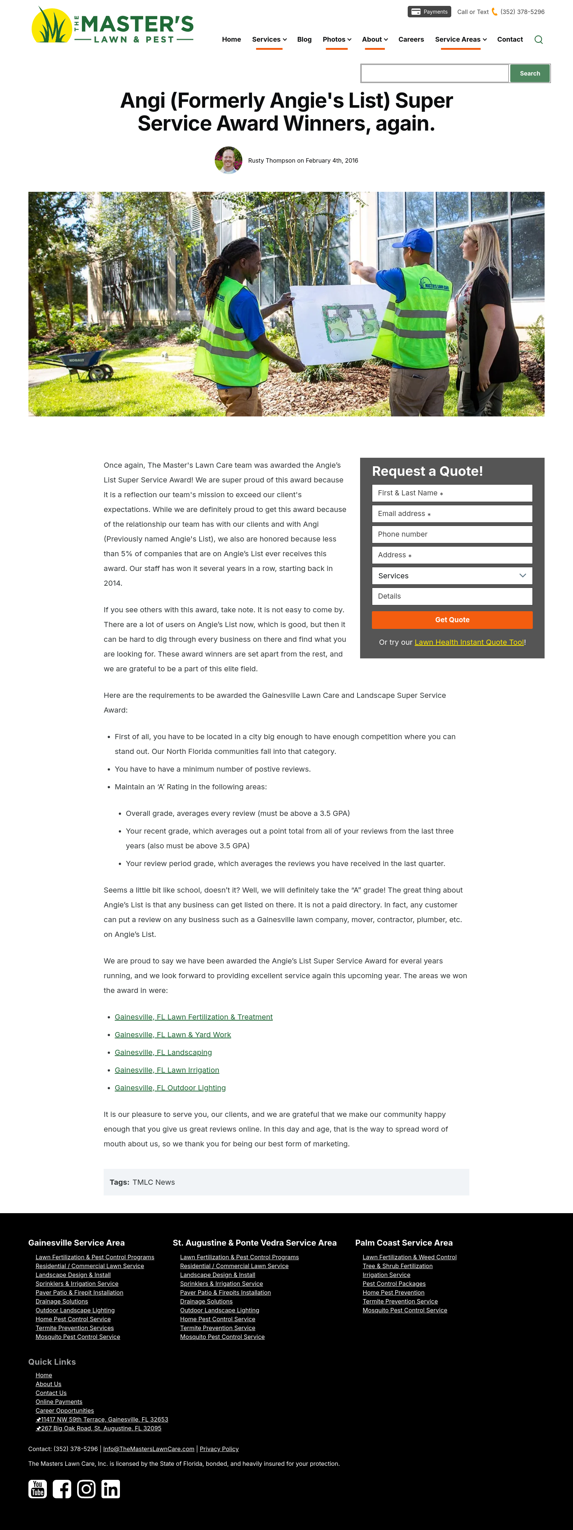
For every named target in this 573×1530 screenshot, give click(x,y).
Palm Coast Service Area (404, 1242)
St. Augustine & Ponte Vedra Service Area (255, 1242)
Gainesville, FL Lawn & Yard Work (173, 1034)
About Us (49, 1384)
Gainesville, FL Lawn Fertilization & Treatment (194, 1017)
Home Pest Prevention (394, 1292)
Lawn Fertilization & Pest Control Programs (95, 1257)
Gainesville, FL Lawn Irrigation (167, 1070)
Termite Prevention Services (75, 1328)
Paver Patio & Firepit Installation (80, 1292)
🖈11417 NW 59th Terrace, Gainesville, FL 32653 (102, 1419)
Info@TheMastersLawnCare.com (148, 1449)
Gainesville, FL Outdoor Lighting (170, 1087)
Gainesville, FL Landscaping (163, 1052)
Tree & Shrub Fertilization (398, 1266)
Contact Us (51, 1392)
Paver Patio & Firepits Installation (225, 1292)
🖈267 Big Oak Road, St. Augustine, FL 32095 (99, 1428)
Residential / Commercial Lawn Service (90, 1266)
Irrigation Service (386, 1274)
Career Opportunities (65, 1410)
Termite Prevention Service (217, 1328)
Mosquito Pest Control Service (78, 1336)
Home (44, 1375)
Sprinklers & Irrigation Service (77, 1283)
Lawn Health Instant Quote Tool (469, 642)
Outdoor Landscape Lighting (75, 1310)
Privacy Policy (219, 1449)
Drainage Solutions (62, 1301)
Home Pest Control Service (73, 1319)
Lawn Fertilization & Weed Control (410, 1257)
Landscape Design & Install (73, 1274)
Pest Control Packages (394, 1283)
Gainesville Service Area (76, 1242)
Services (393, 575)
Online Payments (59, 1401)
